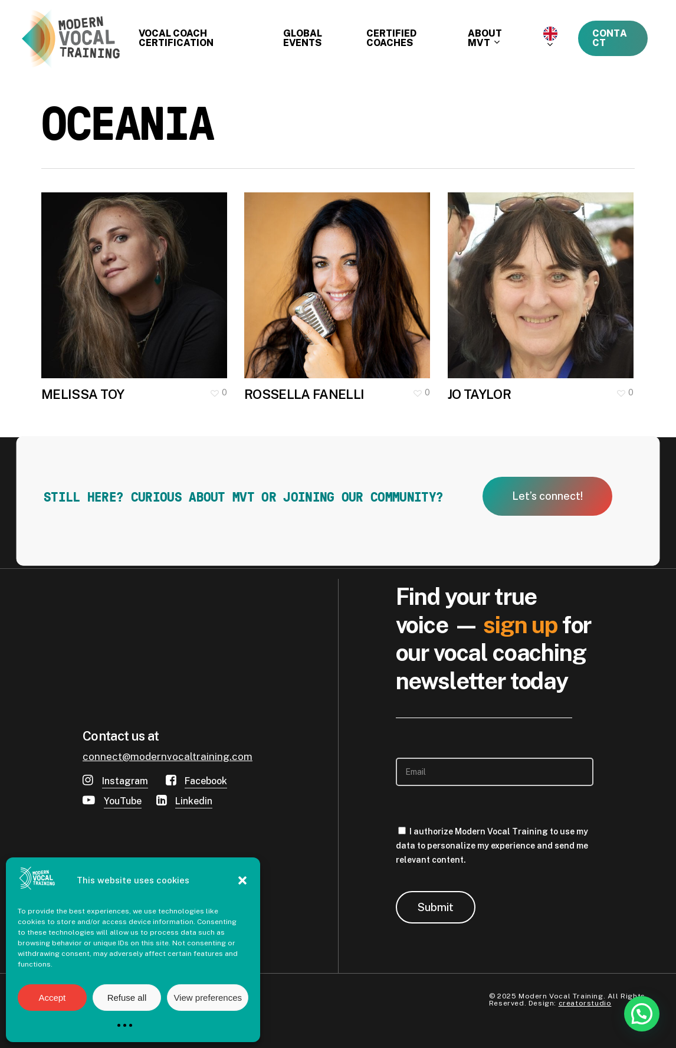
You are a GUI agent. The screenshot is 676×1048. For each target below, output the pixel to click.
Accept (51, 998)
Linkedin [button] (193, 801)
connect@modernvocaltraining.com (167, 756)
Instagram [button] (125, 781)
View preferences (207, 998)
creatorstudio (585, 1003)
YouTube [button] (123, 801)
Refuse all (127, 998)
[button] (242, 880)
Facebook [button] (206, 781)
